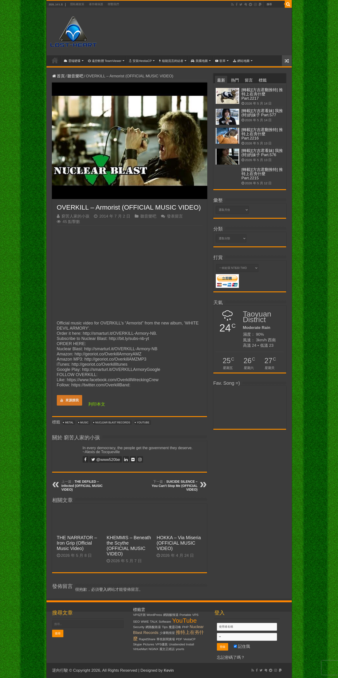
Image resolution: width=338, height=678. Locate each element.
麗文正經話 (167, 649)
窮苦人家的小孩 (75, 216)
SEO (136, 621)
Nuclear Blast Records (112, 422)
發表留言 (175, 216)
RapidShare (147, 639)
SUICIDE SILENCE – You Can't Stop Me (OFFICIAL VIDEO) (174, 485)
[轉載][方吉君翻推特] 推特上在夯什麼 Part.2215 (262, 173)
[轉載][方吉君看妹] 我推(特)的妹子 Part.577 (262, 113)
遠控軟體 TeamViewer (105, 61)
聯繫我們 (113, 4)
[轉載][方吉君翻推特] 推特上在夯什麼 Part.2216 (262, 134)
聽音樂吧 (75, 76)
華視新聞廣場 (166, 639)
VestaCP (189, 639)
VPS (195, 615)
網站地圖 (241, 61)
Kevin (169, 670)
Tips (165, 627)
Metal (69, 422)
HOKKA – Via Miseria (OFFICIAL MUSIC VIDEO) (179, 543)
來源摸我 (69, 400)
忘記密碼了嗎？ (231, 657)
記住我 (242, 646)
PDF (179, 639)
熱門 (235, 80)
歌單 (220, 61)
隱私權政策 (77, 4)
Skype (137, 644)
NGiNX (153, 649)
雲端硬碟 (72, 61)
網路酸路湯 (153, 627)
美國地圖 (199, 61)
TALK (153, 621)
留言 (249, 80)
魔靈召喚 (175, 627)
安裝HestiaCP (140, 61)
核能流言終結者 (171, 61)
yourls (180, 649)
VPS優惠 (161, 644)
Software (165, 621)
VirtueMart (140, 649)
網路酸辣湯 (170, 615)
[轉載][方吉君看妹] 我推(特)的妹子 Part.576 (262, 152)
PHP (185, 627)
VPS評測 (139, 615)
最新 (221, 80)
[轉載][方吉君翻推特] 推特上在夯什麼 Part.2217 (262, 94)
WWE (145, 621)
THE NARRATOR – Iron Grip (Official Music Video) (77, 543)
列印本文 (96, 404)
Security (138, 627)
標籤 (263, 80)
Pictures (148, 644)
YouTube (143, 422)
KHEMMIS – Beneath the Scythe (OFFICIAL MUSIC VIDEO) (129, 545)
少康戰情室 (167, 633)
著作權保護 (96, 4)
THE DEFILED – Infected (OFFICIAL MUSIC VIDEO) (82, 485)
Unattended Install (181, 644)
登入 (103, 589)
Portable (185, 615)
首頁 (55, 60)
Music (84, 422)
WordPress (154, 615)
